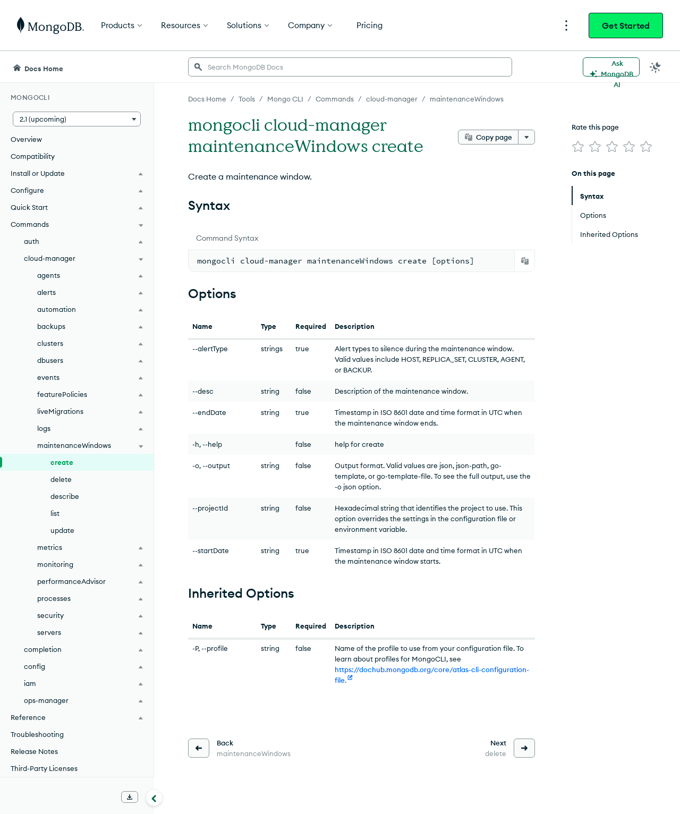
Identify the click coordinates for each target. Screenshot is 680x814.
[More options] (526, 137)
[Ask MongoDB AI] (611, 67)
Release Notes (34, 751)
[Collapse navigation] (154, 797)
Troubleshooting (37, 734)
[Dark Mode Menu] (655, 67)
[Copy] (524, 260)
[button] (77, 119)
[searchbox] (350, 67)
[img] (578, 146)
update (62, 530)
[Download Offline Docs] (129, 797)
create (61, 462)
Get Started (626, 25)
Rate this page (595, 127)
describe (64, 496)
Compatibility (33, 156)
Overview (26, 139)
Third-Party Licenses (44, 768)
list (55, 513)
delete (61, 479)
